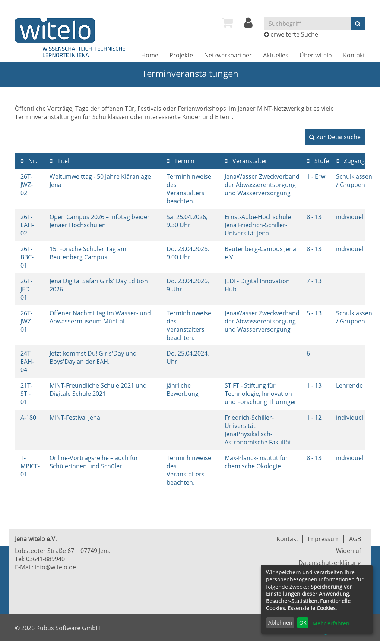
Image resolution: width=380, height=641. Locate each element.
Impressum (324, 539)
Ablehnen (280, 622)
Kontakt (354, 55)
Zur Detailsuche (335, 137)
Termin (180, 161)
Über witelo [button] (316, 55)
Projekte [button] (181, 55)
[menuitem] (227, 23)
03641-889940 (45, 559)
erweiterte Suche (294, 34)
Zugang (350, 161)
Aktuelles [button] (275, 55)
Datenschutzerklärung (329, 563)
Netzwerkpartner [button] (228, 55)
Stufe (318, 161)
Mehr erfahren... (333, 623)
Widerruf (348, 551)
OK (303, 622)
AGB (355, 539)
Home (149, 55)
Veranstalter (246, 161)
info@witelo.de (55, 567)
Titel (59, 161)
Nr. (28, 161)
